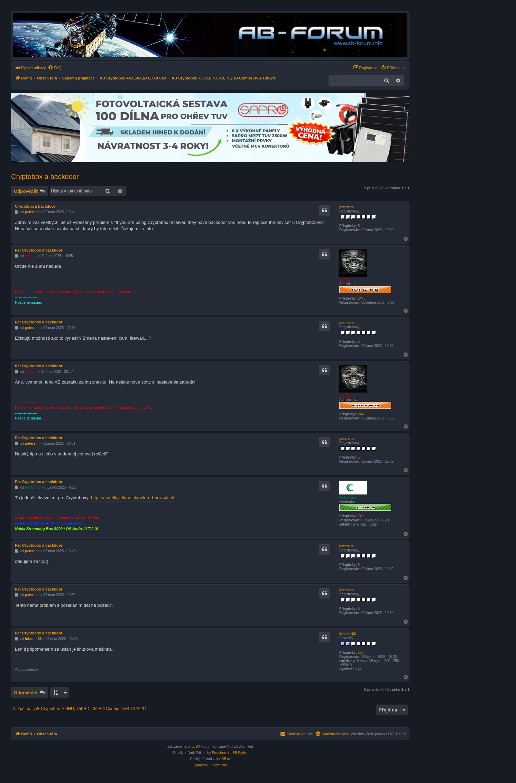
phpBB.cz (223, 759)
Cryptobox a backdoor (45, 176)
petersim (346, 207)
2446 (361, 298)
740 (360, 516)
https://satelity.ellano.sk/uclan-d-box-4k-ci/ (132, 497)
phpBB (192, 746)
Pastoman (347, 497)
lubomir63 (347, 634)
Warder (345, 280)
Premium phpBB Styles (230, 753)
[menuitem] (55, 68)
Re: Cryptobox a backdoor (39, 250)
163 (360, 652)
